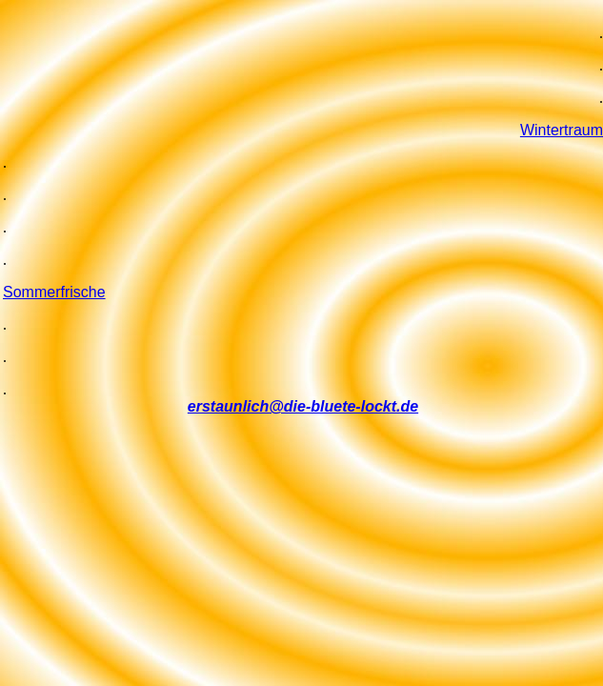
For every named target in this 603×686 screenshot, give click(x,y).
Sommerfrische (54, 292)
